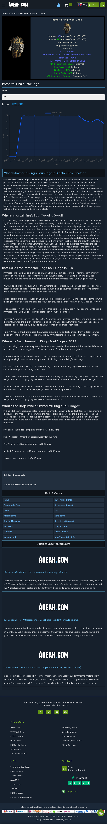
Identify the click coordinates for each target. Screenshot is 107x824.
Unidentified (10, 537)
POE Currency (16, 736)
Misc (57, 510)
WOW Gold (15, 727)
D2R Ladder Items (18, 745)
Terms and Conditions (20, 767)
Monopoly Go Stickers (72, 740)
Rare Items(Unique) (64, 521)
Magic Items (10, 515)
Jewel (6, 510)
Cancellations (16, 775)
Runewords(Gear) (12, 505)
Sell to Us (14, 788)
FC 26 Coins (15, 740)
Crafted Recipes (12, 521)
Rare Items (60, 515)
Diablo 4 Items (68, 736)
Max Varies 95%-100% (65, 537)
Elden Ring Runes (69, 727)
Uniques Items (62, 526)
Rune (6, 499)
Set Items (8, 526)
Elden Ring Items (69, 732)
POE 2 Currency (69, 745)
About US (14, 780)
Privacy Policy (16, 771)
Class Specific (61, 531)
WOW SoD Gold (17, 732)
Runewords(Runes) (64, 499)
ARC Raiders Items (18, 753)
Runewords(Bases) (64, 505)
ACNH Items (15, 749)
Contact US (15, 784)
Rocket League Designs (21, 797)
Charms (8, 531)
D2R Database (16, 793)
